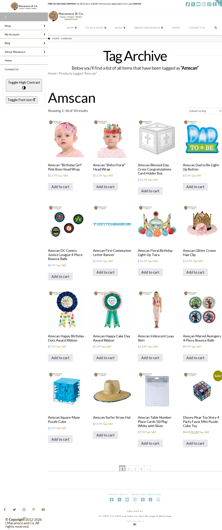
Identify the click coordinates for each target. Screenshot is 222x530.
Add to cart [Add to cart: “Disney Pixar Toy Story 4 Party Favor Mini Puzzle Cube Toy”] (195, 443)
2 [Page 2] (129, 469)
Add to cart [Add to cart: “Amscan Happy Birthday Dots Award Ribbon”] (60, 358)
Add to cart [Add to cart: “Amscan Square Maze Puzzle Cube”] (60, 439)
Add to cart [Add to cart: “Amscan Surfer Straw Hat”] (105, 435)
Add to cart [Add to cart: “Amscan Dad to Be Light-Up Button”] (195, 187)
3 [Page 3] (135, 469)
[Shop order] (204, 111)
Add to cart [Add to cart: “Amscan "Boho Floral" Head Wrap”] (105, 187)
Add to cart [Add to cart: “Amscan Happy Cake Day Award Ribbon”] (105, 358)
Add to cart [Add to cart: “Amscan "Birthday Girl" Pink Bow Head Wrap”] (60, 187)
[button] (218, 3)
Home (52, 73)
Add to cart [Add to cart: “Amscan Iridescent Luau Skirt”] (150, 358)
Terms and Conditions (146, 494)
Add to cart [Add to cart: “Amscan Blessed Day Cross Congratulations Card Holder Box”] (150, 191)
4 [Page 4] (141, 469)
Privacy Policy (119, 494)
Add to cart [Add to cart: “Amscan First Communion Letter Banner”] (105, 272)
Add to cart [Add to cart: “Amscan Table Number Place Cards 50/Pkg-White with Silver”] (150, 443)
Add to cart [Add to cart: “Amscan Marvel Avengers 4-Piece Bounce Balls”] (195, 358)
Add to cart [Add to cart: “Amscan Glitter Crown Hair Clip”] (195, 272)
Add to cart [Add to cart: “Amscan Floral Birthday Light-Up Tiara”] (150, 272)
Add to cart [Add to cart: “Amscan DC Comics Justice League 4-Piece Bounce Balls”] (60, 276)
